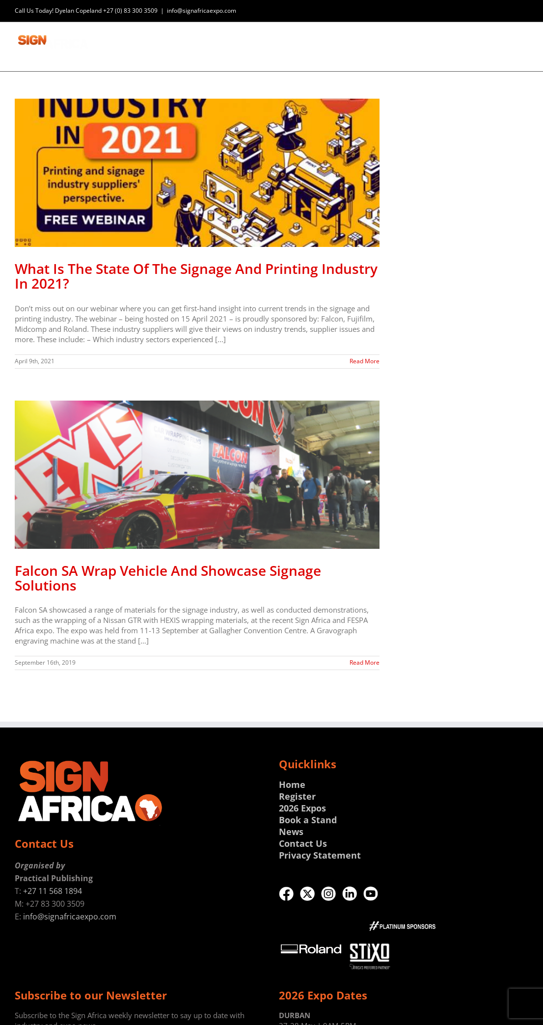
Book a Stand (308, 820)
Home (292, 784)
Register (297, 796)
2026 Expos (302, 808)
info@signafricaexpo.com (201, 10)
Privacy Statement (320, 855)
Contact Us (303, 843)
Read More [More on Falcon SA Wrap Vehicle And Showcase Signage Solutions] (365, 662)
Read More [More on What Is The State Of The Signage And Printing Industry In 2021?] (365, 361)
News (291, 831)
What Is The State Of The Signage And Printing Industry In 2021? (196, 276)
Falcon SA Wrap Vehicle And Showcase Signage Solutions (168, 577)
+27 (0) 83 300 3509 (130, 10)
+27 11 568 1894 (52, 891)
